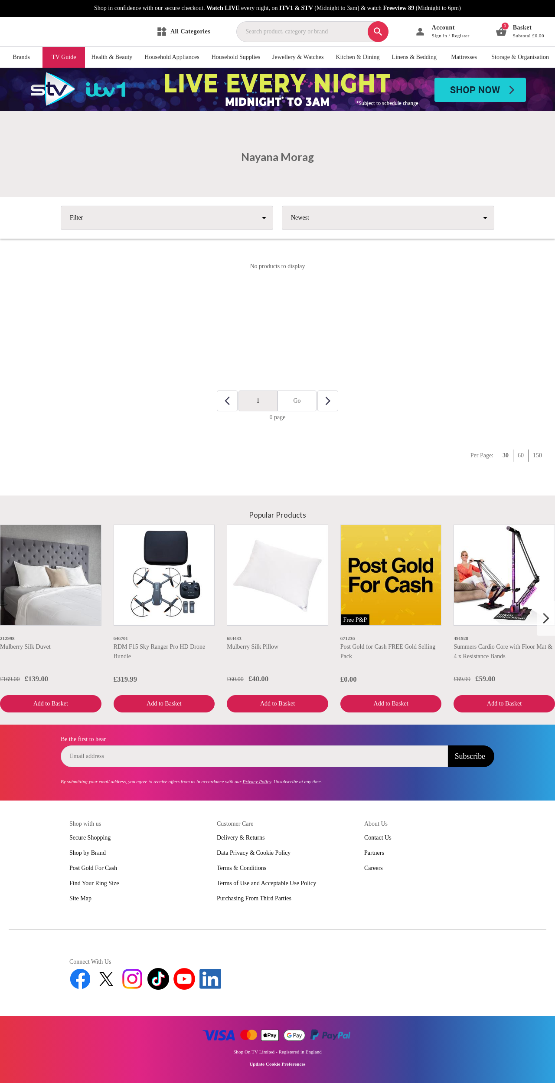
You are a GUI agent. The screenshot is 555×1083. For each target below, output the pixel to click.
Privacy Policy (257, 781)
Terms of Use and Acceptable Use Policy (266, 883)
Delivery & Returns (240, 837)
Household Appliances (171, 57)
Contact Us (378, 837)
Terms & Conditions (241, 868)
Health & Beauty (111, 57)
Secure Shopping (90, 837)
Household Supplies (236, 57)
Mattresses (464, 57)
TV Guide (64, 57)
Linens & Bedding (414, 57)
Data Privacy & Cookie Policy (254, 853)
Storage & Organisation (520, 57)
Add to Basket (50, 703)
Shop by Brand (87, 853)
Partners (374, 853)
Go (296, 400)
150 (537, 455)
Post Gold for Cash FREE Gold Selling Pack (387, 651)
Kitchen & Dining (357, 57)
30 (506, 455)
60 (521, 455)
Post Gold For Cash (93, 868)
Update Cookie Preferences (277, 1064)
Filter (76, 217)
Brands (21, 57)
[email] (254, 756)
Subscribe (470, 756)
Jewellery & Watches (297, 57)
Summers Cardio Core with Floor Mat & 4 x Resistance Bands (503, 651)
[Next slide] (546, 618)
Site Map (80, 898)
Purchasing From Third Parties (254, 898)
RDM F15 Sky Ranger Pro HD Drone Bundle (160, 651)
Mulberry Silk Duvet (25, 646)
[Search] (378, 31)
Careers (373, 868)
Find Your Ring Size (94, 883)
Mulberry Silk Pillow (252, 646)
